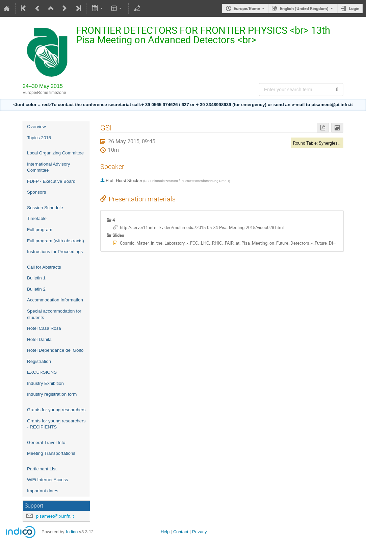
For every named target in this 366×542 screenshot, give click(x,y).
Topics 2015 (39, 137)
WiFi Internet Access (47, 479)
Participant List (41, 468)
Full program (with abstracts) (55, 240)
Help (165, 532)
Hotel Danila (39, 339)
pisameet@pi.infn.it (55, 516)
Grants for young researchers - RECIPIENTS (56, 424)
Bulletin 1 (36, 277)
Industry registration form (52, 394)
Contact (180, 532)
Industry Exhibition (45, 383)
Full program (39, 229)
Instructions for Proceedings (55, 251)
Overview (36, 126)
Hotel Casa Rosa (44, 328)
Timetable (37, 218)
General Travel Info (46, 442)
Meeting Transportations (51, 453)
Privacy (199, 532)
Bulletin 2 (36, 289)
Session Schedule (45, 207)
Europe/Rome (247, 8)
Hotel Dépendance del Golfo (55, 350)
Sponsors (36, 192)
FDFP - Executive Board (51, 181)
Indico (72, 532)
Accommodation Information (55, 299)
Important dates (42, 490)
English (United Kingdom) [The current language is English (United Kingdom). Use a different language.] (304, 8)
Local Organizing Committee (55, 152)
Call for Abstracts (44, 267)
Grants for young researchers (56, 409)
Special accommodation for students (54, 314)
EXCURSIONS (42, 372)
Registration (39, 361)
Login (354, 8)
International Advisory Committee (48, 167)
